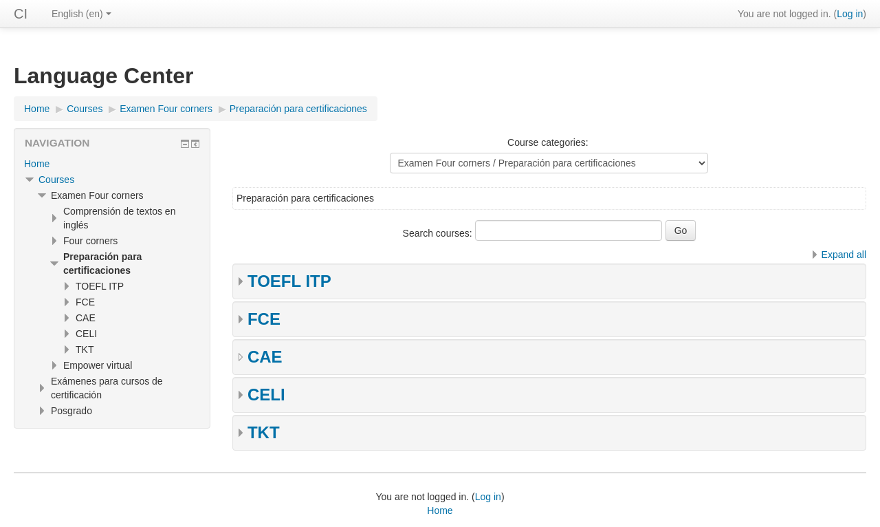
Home (37, 163)
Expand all (844, 254)
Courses (56, 179)
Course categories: (547, 142)
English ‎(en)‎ (81, 13)
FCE (264, 319)
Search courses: (439, 233)
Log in (850, 13)
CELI (266, 394)
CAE (265, 356)
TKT (264, 432)
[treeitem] (112, 164)
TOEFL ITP (289, 281)
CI (21, 13)
